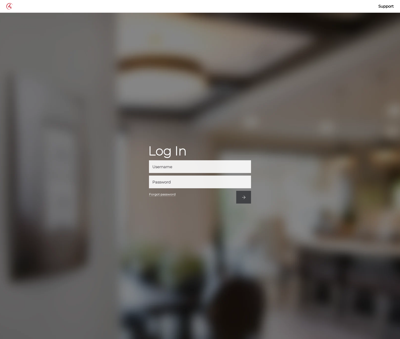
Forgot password (162, 194)
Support (386, 6)
